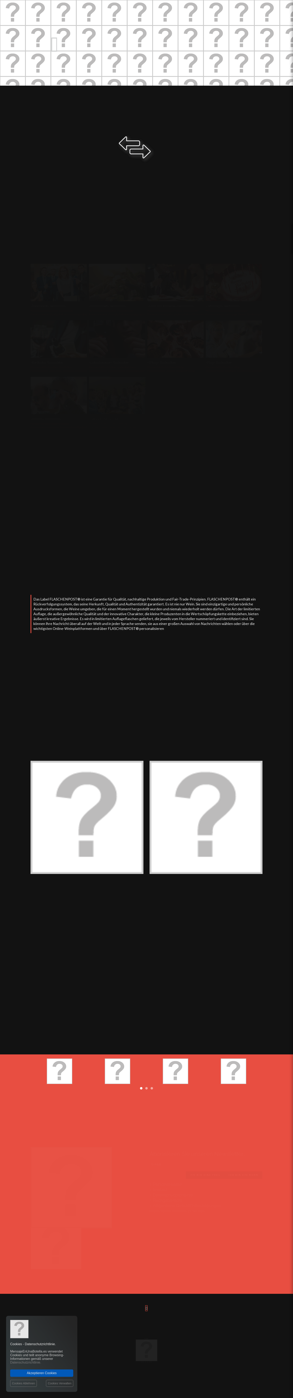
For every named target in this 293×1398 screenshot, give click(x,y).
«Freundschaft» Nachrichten (107, 306)
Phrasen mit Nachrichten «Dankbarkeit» (52, 310)
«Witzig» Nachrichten (161, 362)
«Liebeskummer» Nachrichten (108, 362)
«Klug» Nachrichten (219, 362)
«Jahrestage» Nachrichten (223, 306)
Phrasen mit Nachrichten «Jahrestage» (227, 310)
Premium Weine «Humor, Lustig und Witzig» (171, 370)
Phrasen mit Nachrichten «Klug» (223, 367)
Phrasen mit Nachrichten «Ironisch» (50, 423)
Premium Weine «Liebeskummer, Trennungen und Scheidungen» (124, 370)
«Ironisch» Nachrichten (46, 419)
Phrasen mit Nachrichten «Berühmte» (51, 367)
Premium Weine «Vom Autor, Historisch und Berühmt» (60, 370)
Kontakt (158, 1189)
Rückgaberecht (166, 1199)
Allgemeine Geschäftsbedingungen (185, 1205)
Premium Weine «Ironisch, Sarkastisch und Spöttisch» (60, 427)
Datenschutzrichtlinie (171, 1194)
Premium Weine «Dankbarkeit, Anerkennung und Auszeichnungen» (67, 314)
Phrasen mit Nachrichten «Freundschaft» (111, 310)
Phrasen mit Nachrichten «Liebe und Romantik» (173, 310)
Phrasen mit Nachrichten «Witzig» (165, 367)
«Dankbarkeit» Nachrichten (48, 306)
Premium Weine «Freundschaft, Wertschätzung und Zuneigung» (124, 314)
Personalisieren (166, 1183)
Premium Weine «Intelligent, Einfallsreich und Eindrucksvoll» (239, 370)
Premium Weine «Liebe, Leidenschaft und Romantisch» (177, 314)
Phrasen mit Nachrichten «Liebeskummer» (112, 367)
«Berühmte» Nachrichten (47, 362)
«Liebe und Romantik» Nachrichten (170, 306)
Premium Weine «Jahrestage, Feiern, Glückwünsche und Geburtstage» (244, 314)
